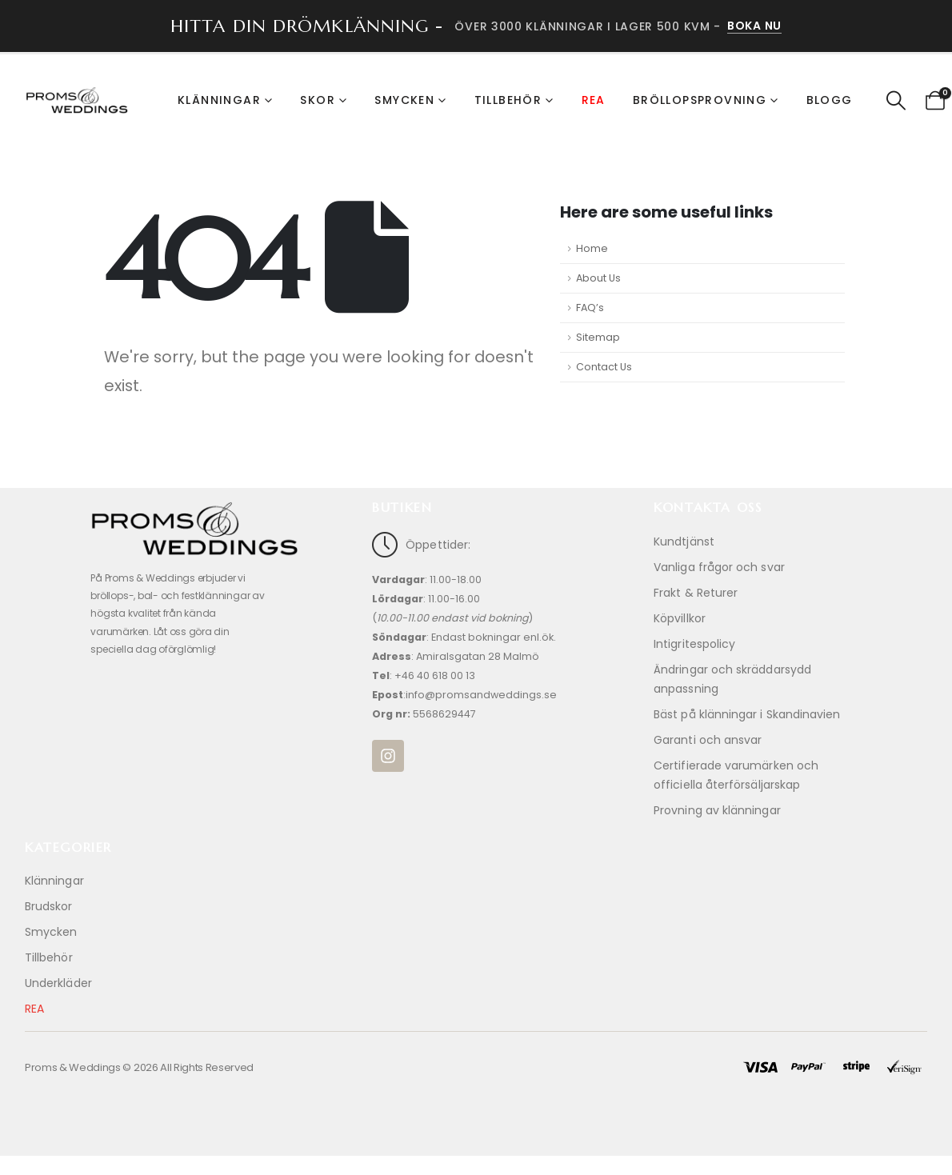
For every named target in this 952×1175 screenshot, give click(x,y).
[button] (896, 100)
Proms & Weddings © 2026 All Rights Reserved (139, 1067)
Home (592, 248)
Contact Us (604, 367)
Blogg (829, 100)
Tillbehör (508, 100)
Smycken (404, 100)
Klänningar (219, 100)
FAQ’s (590, 307)
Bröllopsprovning (699, 100)
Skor (317, 100)
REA (594, 100)
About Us (598, 278)
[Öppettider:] (475, 636)
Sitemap (598, 337)
